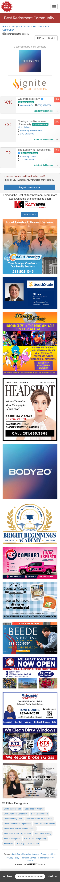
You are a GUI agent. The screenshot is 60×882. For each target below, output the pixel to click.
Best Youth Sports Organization (17, 834)
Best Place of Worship (34, 809)
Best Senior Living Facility (35, 838)
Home (5, 26)
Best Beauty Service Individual (39, 819)
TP (8, 153)
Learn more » (29, 214)
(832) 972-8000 (44, 105)
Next (52, 38)
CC (8, 124)
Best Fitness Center (12, 809)
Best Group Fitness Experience (17, 824)
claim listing (23, 127)
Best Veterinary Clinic (13, 819)
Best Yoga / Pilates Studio (28, 843)
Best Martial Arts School (44, 824)
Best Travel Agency (12, 838)
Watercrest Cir (27, 105)
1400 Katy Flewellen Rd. (31, 130)
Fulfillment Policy (45, 858)
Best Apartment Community (15, 814)
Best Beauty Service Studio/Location (19, 829)
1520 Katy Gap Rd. (29, 156)
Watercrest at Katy (30, 98)
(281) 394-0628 (27, 159)
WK (8, 102)
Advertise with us (48, 854)
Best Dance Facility (43, 834)
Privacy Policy (13, 858)
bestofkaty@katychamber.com (25, 854)
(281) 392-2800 (27, 134)
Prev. (40, 38)
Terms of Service (28, 858)
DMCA (30, 861)
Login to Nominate (29, 187)
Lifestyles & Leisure (20, 26)
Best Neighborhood (39, 814)
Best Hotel (8, 843)
